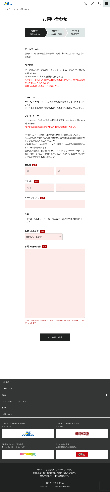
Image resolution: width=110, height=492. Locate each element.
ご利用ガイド (7, 389)
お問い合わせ (7, 414)
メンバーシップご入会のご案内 (14, 401)
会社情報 (5, 382)
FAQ (4, 408)
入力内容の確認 (55, 337)
